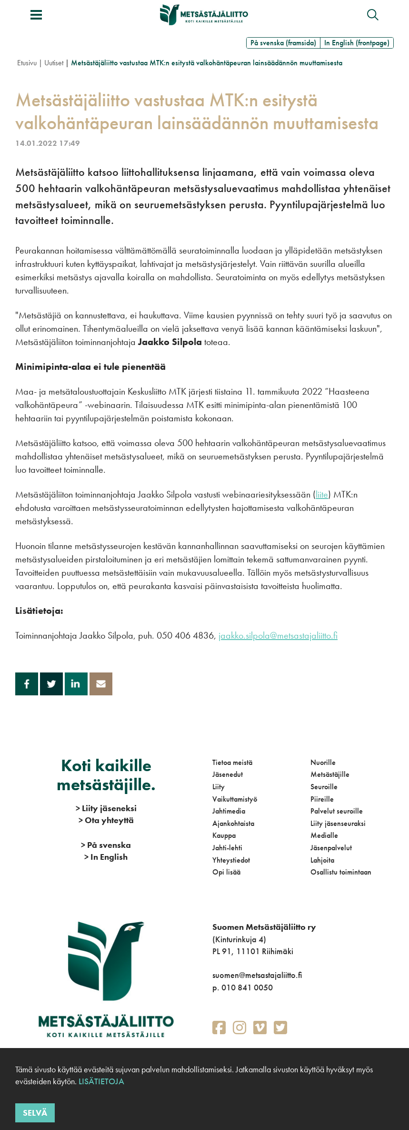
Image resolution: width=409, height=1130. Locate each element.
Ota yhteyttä (106, 819)
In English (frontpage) (356, 43)
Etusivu (27, 63)
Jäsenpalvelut (331, 848)
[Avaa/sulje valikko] (36, 15)
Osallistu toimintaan (340, 872)
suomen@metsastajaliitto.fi (257, 974)
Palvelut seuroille (336, 811)
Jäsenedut (227, 774)
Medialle (324, 835)
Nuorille (323, 762)
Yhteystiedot (231, 860)
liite (322, 494)
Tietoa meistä (232, 762)
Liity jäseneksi (106, 808)
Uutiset (53, 63)
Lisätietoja (100, 1081)
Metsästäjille (329, 774)
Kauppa (224, 835)
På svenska (106, 844)
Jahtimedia (228, 811)
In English (106, 856)
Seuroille (324, 787)
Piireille (322, 799)
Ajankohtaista (233, 823)
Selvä (35, 1112)
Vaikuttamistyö (234, 799)
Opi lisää (226, 872)
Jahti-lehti (227, 848)
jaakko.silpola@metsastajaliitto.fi (278, 635)
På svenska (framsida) (283, 43)
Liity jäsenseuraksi (338, 823)
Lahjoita (322, 860)
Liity (218, 787)
